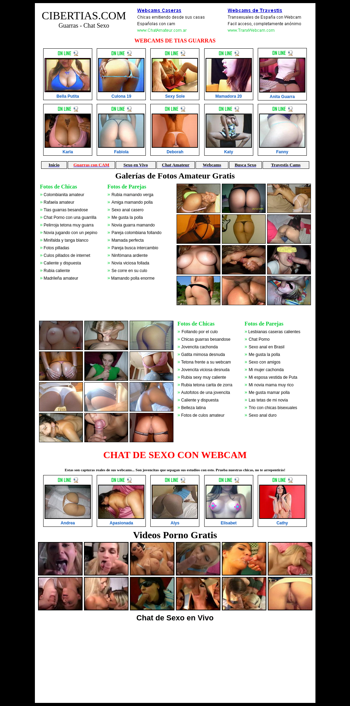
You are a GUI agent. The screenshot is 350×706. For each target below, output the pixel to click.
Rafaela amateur (59, 202)
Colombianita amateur (64, 194)
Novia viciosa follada (130, 263)
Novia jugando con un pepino (70, 232)
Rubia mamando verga (132, 194)
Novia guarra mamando (133, 225)
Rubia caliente (57, 270)
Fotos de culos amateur (202, 415)
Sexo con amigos (265, 362)
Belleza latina (193, 407)
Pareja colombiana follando (137, 232)
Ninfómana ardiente (130, 255)
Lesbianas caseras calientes (274, 331)
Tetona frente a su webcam (206, 362)
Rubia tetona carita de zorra (206, 385)
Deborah (175, 151)
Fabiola (121, 151)
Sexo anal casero (128, 209)
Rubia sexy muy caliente (203, 377)
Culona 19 (121, 96)
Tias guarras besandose (66, 209)
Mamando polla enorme (132, 278)
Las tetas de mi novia (268, 400)
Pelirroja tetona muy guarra (69, 225)
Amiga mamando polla (132, 202)
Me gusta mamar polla (269, 392)
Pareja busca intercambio (135, 247)
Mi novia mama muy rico (271, 385)
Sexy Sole (175, 96)
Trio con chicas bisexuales (273, 407)
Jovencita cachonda (199, 347)
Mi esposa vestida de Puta (273, 377)
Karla (68, 151)
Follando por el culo (200, 331)
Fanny (282, 151)
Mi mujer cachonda (266, 369)
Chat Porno (259, 339)
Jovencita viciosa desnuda (205, 369)
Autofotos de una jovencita (205, 392)
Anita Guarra (282, 96)
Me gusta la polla (127, 217)
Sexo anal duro (263, 415)
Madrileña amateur (61, 278)
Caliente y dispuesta (62, 263)
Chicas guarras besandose (205, 339)
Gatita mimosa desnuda (203, 354)
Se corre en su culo (129, 270)
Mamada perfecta (128, 240)
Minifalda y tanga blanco (66, 240)
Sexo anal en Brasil (266, 347)
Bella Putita (67, 96)
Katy (228, 151)
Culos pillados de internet (67, 255)
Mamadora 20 (228, 96)
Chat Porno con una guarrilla (70, 217)
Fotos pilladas (56, 247)
